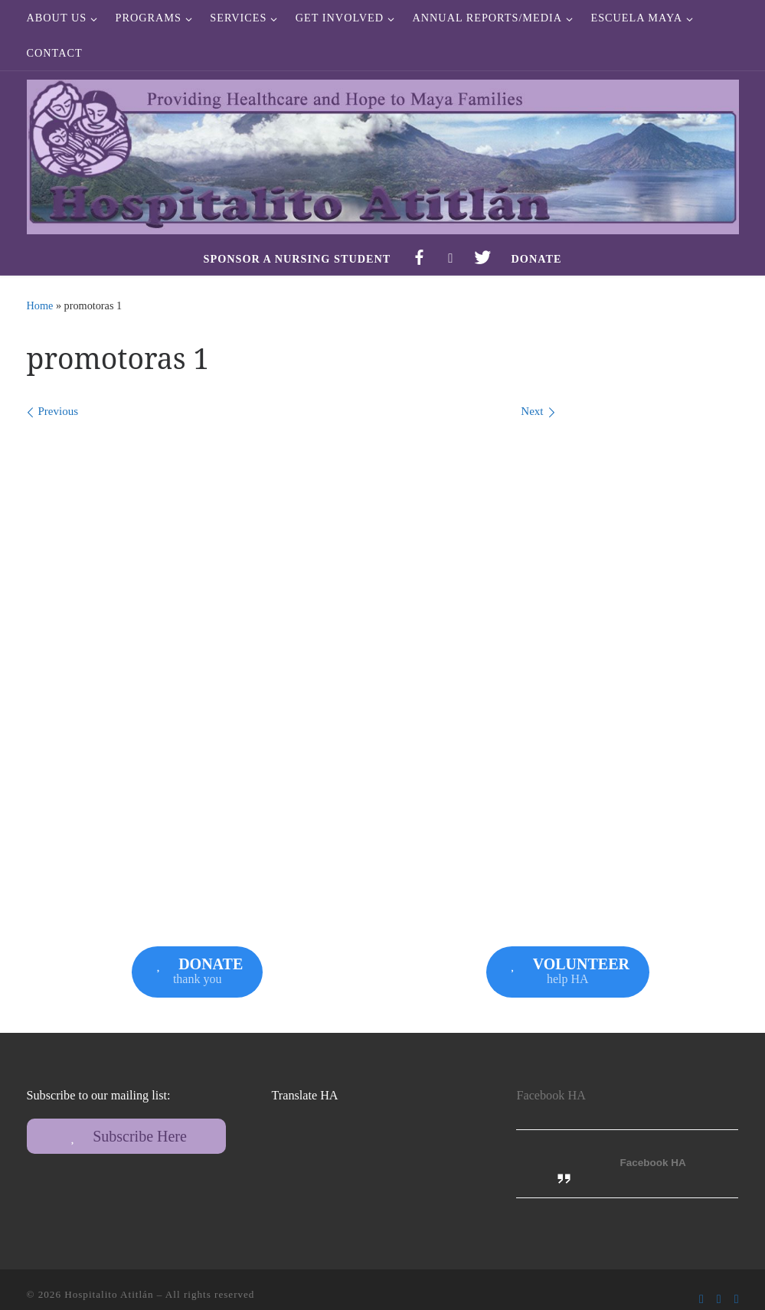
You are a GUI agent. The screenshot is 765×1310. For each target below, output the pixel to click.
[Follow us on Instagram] (736, 1298)
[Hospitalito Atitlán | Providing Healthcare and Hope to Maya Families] (383, 154)
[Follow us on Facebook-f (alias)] (701, 1298)
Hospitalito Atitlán (108, 1294)
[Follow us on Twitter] (719, 1298)
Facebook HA (550, 1096)
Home (40, 305)
